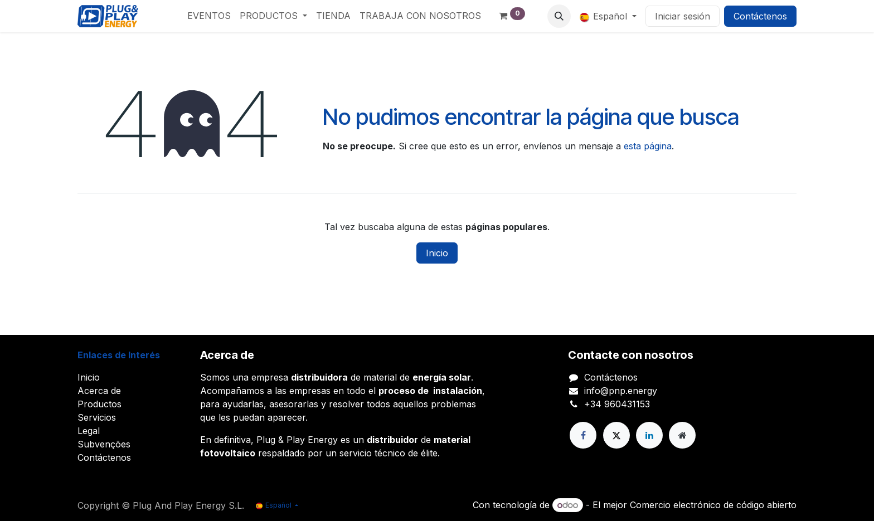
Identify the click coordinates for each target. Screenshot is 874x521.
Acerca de (99, 390)
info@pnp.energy (620, 390)
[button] (559, 16)
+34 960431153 (617, 404)
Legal (88, 430)
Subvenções (103, 444)
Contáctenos (760, 16)
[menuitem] (209, 15)
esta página (648, 146)
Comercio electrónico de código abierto (713, 504)
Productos (99, 404)
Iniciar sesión (682, 16)
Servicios (96, 417)
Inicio (437, 253)
